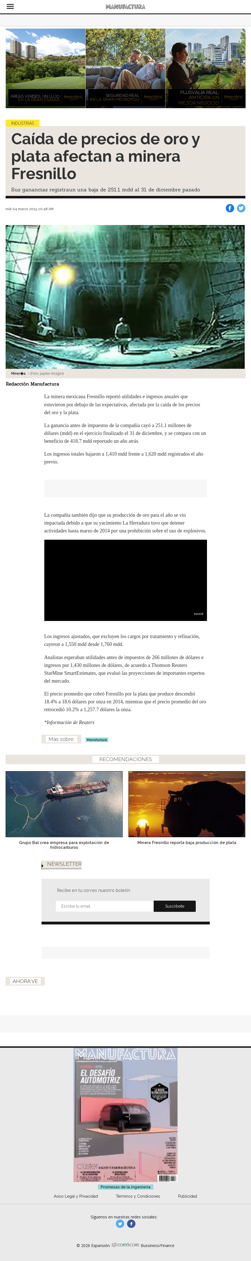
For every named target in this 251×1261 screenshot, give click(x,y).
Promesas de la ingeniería (126, 1187)
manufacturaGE (120, 1224)
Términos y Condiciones (138, 1196)
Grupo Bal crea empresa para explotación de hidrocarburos (64, 845)
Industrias (22, 123)
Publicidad (187, 1196)
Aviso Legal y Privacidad (76, 1196)
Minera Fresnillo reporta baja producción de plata (186, 842)
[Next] (239, 68)
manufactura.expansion (131, 1224)
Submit (175, 906)
